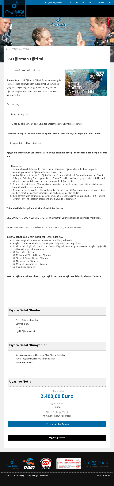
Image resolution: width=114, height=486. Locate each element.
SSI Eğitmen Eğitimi (20, 49)
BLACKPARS (103, 475)
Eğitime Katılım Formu (57, 424)
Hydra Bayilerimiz (53, 2)
